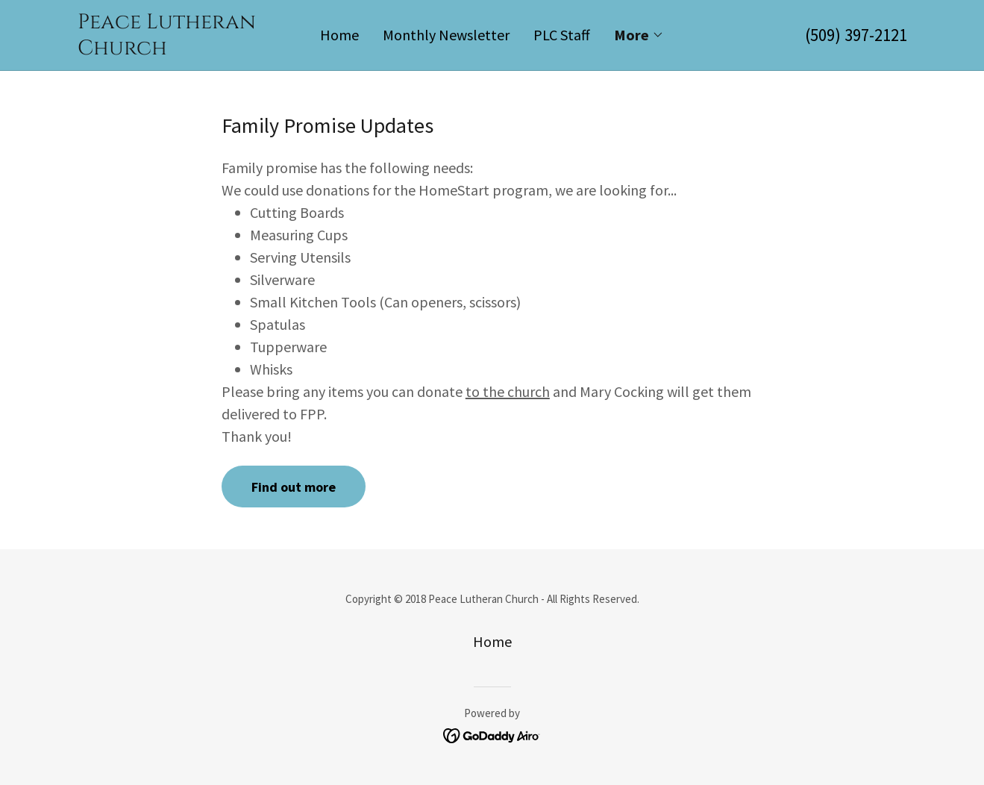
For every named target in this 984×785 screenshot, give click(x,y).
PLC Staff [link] (561, 34)
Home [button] (492, 641)
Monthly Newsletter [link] (446, 34)
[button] (639, 35)
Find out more (293, 486)
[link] (181, 49)
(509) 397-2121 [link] (856, 35)
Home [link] (339, 34)
